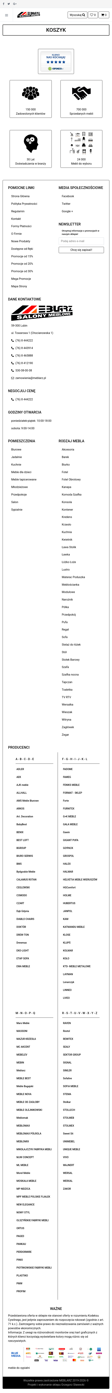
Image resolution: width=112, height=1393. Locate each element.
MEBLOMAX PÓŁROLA (28, 1133)
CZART (20, 903)
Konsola (67, 502)
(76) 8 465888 (22, 355)
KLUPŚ (67, 942)
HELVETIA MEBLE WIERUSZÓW (80, 879)
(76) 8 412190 (22, 363)
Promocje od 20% (22, 263)
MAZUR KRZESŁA (26, 1039)
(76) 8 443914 (22, 348)
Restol (66, 1031)
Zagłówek (68, 727)
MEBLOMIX (22, 1141)
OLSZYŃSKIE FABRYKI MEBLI (32, 1220)
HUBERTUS (69, 903)
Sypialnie (16, 509)
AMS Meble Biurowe (27, 800)
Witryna (66, 719)
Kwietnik (67, 539)
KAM (65, 919)
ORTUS (20, 1228)
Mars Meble (22, 1023)
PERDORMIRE (24, 1251)
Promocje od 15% (22, 256)
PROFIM (20, 1291)
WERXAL (68, 1181)
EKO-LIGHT (22, 950)
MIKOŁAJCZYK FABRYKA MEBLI (34, 1149)
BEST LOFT (22, 840)
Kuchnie (16, 464)
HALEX (67, 863)
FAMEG (67, 777)
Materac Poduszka (73, 577)
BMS (19, 863)
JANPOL (67, 911)
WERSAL (68, 1173)
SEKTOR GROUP (72, 1054)
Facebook (68, 196)
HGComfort (69, 887)
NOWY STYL (23, 1212)
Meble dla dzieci (21, 472)
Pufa (65, 622)
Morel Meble (23, 1173)
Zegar (65, 734)
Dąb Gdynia (22, 911)
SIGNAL (67, 1062)
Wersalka (67, 704)
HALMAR (68, 871)
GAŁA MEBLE (70, 824)
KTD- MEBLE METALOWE (77, 966)
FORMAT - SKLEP (72, 792)
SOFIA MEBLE (70, 1086)
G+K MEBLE (69, 816)
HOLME (67, 895)
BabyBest (21, 824)
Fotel (65, 472)
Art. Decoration (24, 816)
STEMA (67, 1094)
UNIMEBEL (69, 1141)
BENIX (19, 832)
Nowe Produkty (20, 241)
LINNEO (67, 990)
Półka (65, 607)
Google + (67, 211)
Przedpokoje (19, 494)
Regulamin (18, 211)
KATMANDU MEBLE (74, 927)
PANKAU (21, 1244)
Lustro (66, 569)
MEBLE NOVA (23, 1094)
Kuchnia (67, 532)
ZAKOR (67, 1188)
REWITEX (68, 1039)
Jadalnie (16, 457)
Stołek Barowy (71, 659)
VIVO (66, 1157)
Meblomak (22, 1117)
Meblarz (20, 1070)
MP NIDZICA (23, 1188)
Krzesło (66, 524)
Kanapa (66, 487)
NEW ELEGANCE (25, 1204)
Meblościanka (70, 584)
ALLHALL (21, 792)
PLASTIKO (22, 1275)
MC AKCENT (23, 1046)
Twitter (66, 203)
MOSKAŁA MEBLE (26, 1181)
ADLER (20, 769)
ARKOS (20, 808)
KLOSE (66, 934)
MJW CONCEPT (25, 1157)
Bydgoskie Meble (25, 871)
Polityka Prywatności (24, 203)
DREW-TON (22, 934)
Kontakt (16, 219)
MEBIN (20, 1062)
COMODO (21, 895)
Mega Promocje (21, 278)
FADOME (68, 769)
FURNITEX (68, 808)
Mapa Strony (19, 286)
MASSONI (21, 1031)
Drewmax (21, 942)
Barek (65, 457)
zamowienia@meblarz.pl (28, 378)
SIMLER (67, 1070)
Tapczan (67, 682)
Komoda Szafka (72, 494)
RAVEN (67, 1023)
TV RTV (66, 697)
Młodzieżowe (19, 487)
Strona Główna (20, 196)
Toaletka (67, 689)
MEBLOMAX (23, 1125)
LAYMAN (68, 974)
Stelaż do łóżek (71, 644)
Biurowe (16, 449)
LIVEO (66, 998)
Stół (64, 652)
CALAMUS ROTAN (26, 879)
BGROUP (21, 848)
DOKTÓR (21, 927)
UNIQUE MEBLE (71, 1149)
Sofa (65, 637)
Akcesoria (68, 449)
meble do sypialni (19, 1368)
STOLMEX (68, 1125)
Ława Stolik (69, 547)
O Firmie (16, 233)
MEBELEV (21, 1054)
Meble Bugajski (24, 1086)
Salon (14, 502)
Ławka (66, 554)
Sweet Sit (68, 1133)
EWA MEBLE (23, 966)
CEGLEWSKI (23, 887)
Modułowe (68, 592)
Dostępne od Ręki (22, 248)
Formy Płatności (21, 226)
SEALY (66, 1046)
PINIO (19, 1259)
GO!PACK (68, 848)
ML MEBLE (22, 1165)
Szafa (65, 667)
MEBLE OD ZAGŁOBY (28, 1102)
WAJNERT (68, 1165)
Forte (66, 800)
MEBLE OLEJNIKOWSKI (29, 1110)
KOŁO (66, 958)
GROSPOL (68, 856)
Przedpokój (69, 614)
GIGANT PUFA (71, 840)
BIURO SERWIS (24, 856)
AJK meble (22, 785)
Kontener (67, 509)
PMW (19, 1283)
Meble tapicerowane (23, 479)
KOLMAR (68, 950)
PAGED (20, 1236)
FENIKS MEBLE (71, 785)
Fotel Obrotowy (71, 479)
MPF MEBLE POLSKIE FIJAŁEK (33, 1196)
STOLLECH (69, 1110)
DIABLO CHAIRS (25, 919)
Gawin (66, 832)
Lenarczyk (68, 982)
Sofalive (67, 1078)
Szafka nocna (70, 674)
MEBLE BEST (23, 1078)
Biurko (66, 464)
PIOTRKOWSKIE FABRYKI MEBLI (34, 1267)
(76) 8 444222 (22, 340)
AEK (18, 777)
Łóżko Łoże (69, 562)
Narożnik (67, 599)
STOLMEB (68, 1117)
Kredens (67, 517)
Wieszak (67, 712)
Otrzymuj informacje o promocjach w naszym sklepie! (80, 232)
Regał (65, 629)
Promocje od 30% (22, 271)
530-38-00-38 (21, 370)
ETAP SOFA (22, 958)
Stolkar (67, 1102)
